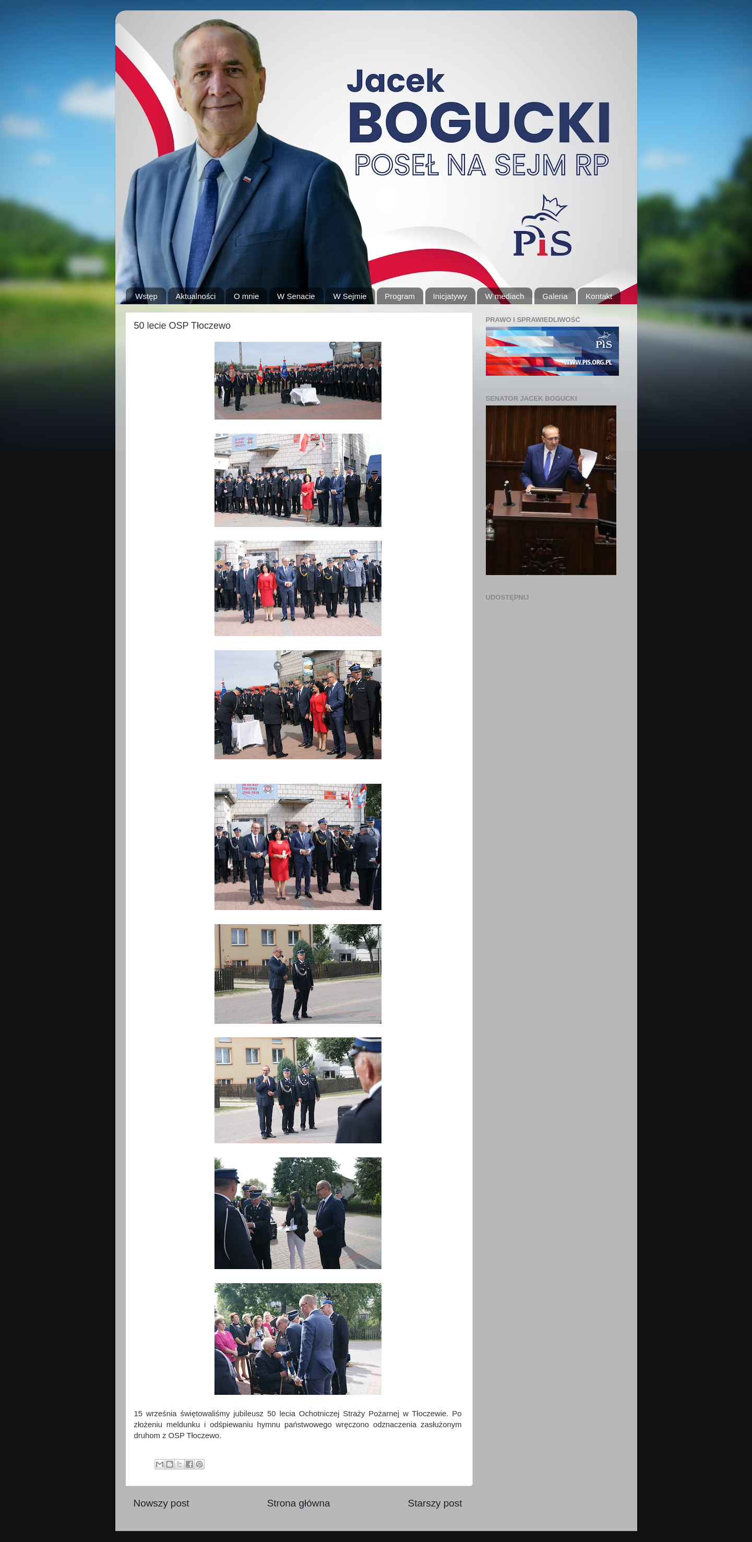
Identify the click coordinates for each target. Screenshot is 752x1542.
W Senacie (296, 296)
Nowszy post (161, 1503)
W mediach (504, 296)
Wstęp (146, 296)
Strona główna (298, 1503)
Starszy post (435, 1503)
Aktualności (196, 296)
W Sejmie (349, 296)
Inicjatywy (450, 296)
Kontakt (599, 296)
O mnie (246, 296)
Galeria (554, 296)
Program (400, 296)
